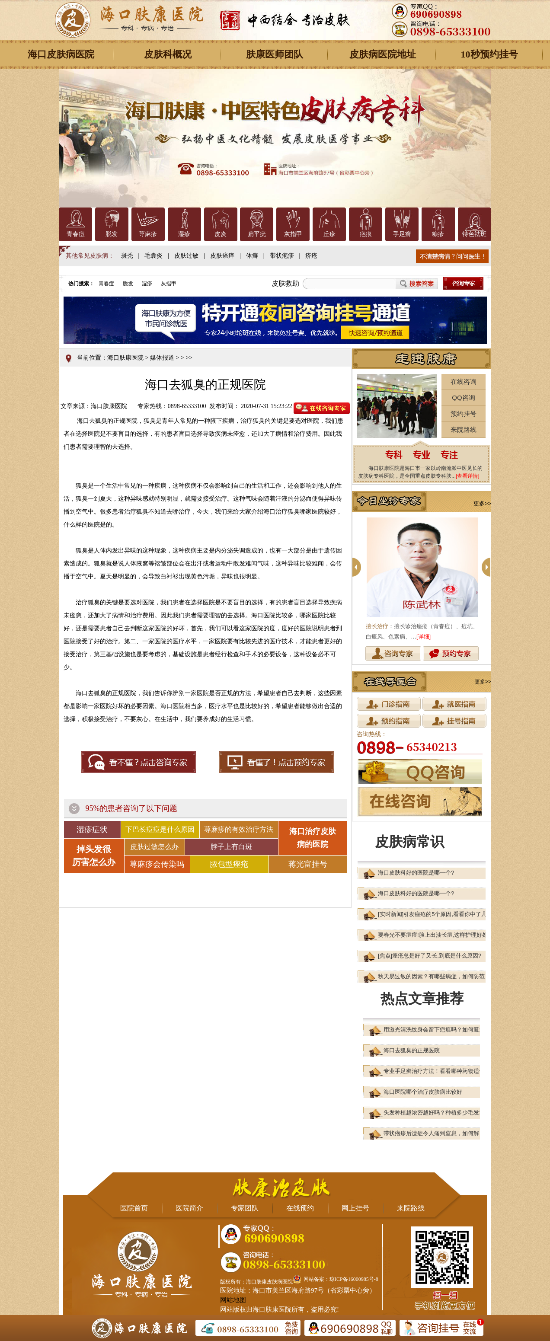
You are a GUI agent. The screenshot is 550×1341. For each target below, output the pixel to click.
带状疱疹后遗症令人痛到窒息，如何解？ (434, 1133)
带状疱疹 (282, 255)
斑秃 (127, 255)
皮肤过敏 (186, 255)
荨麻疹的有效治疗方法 (238, 829)
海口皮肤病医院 (61, 54)
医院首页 (134, 1208)
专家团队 (245, 1208)
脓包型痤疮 (229, 864)
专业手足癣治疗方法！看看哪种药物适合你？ (440, 1071)
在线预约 (300, 1208)
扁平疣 (257, 234)
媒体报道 (162, 357)
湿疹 (184, 234)
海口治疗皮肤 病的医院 (312, 838)
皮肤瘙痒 (222, 255)
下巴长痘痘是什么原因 (160, 829)
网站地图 (233, 1299)
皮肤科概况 (168, 54)
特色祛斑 (474, 234)
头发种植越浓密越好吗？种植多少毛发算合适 (440, 1112)
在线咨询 (463, 381)
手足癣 (402, 234)
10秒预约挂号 (489, 54)
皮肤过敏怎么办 (154, 846)
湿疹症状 (92, 829)
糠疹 (438, 234)
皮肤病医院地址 (382, 54)
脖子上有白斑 (231, 846)
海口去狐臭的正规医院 (412, 1050)
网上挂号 (355, 1208)
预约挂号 (463, 413)
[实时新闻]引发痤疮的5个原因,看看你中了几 (432, 914)
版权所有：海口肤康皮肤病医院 (256, 1282)
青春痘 (76, 234)
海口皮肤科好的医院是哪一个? (416, 872)
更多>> (482, 503)
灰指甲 (293, 234)
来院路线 (463, 429)
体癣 (252, 255)
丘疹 (329, 234)
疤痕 (366, 234)
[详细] (423, 636)
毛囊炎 (153, 255)
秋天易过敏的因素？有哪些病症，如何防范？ (434, 976)
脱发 (112, 234)
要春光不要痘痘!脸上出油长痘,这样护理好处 (433, 935)
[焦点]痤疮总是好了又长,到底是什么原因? (429, 955)
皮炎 (220, 234)
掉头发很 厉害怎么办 (93, 855)
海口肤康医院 (125, 357)
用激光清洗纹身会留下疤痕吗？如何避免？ (437, 1029)
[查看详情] (468, 476)
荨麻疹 (148, 234)
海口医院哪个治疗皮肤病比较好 (423, 1092)
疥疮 (311, 255)
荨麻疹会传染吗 (157, 864)
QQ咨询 (463, 397)
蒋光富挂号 (307, 864)
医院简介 (189, 1208)
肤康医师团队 (274, 54)
